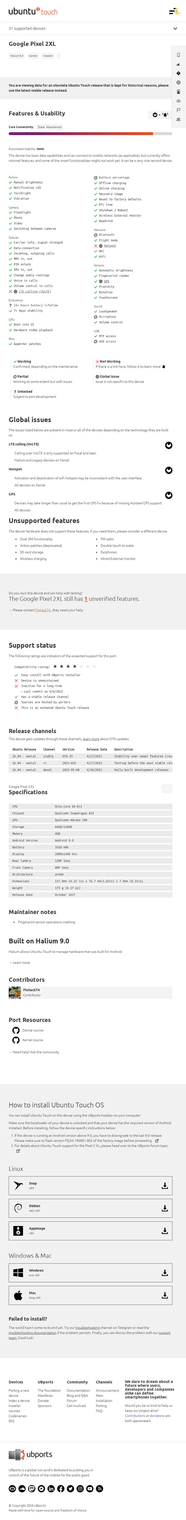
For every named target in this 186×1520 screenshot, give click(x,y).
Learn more (21, 962)
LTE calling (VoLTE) (35, 291)
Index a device (19, 1401)
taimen (33, 55)
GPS (106, 281)
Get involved (76, 1406)
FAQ (99, 1411)
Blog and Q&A (77, 1395)
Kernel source (27, 1040)
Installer (48, 55)
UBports (40, 1505)
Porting (101, 1406)
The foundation (49, 1390)
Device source (27, 1030)
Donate (43, 1401)
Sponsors (44, 1406)
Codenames (18, 1416)
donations (157, 1416)
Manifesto (45, 1395)
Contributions (135, 1416)
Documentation (78, 1390)
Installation (104, 1401)
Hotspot (110, 245)
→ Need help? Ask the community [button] (34, 1052)
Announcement (107, 1390)
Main (99, 1395)
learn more (91, 739)
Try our (82, 1328)
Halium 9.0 (16, 55)
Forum (72, 1401)
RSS (11, 1421)
